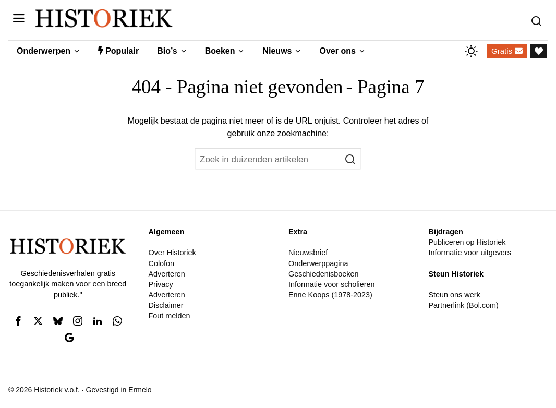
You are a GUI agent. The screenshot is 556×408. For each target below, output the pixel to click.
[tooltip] (18, 321)
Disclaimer (165, 305)
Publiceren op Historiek (466, 242)
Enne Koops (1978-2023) (330, 295)
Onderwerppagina (318, 263)
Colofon (161, 263)
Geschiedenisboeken (323, 274)
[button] (350, 159)
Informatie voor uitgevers (469, 252)
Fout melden (169, 315)
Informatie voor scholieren (331, 284)
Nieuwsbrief (308, 252)
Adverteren (166, 274)
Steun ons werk (454, 295)
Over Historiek (172, 252)
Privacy (160, 284)
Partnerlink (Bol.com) (463, 305)
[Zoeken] (539, 18)
